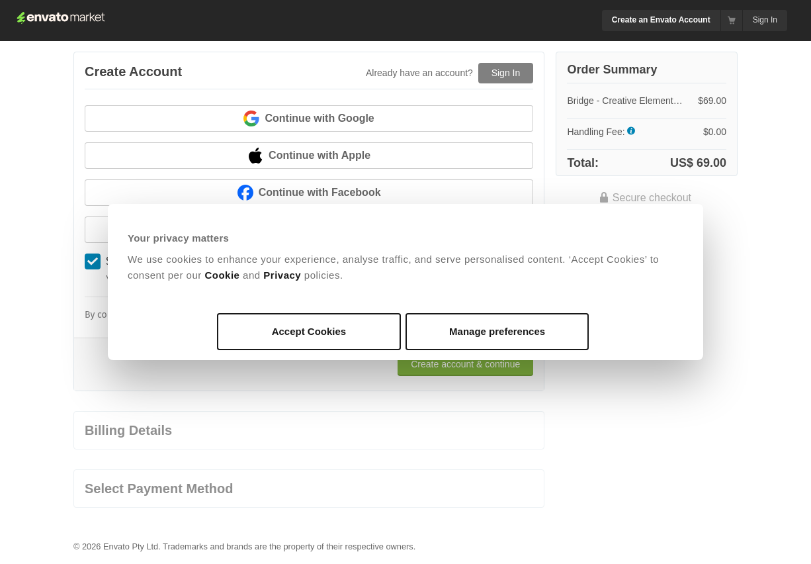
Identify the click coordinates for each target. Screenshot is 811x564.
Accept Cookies (309, 331)
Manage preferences (497, 331)
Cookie (221, 275)
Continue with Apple (308, 156)
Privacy (282, 275)
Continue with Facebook (309, 193)
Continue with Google (308, 118)
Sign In (765, 19)
